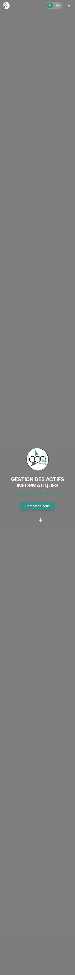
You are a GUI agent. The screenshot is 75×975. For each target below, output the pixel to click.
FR (49, 5)
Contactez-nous (37, 506)
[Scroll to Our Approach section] (40, 520)
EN (58, 5)
